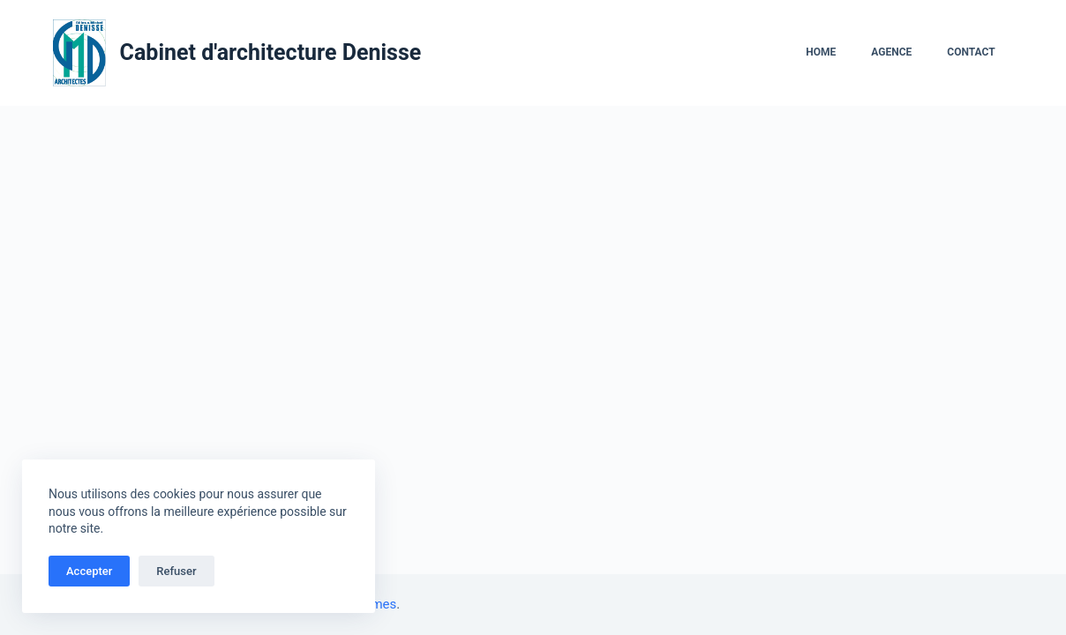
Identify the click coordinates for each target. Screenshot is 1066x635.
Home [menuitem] (821, 52)
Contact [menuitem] (971, 52)
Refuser (176, 571)
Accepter (89, 571)
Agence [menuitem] (891, 52)
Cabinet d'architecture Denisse (271, 52)
